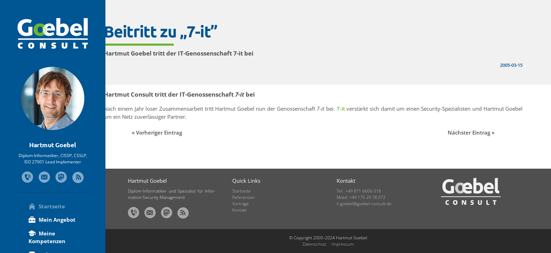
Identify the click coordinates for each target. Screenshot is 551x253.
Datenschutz (314, 244)
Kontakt (239, 210)
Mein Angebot (52, 219)
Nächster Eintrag (475, 132)
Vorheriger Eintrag (183, 132)
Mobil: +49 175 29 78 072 (361, 197)
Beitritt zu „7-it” (184, 31)
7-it (365, 108)
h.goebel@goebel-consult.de (364, 204)
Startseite (46, 206)
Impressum (343, 244)
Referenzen (243, 197)
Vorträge (240, 204)
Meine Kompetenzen (46, 237)
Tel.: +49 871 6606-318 (359, 191)
